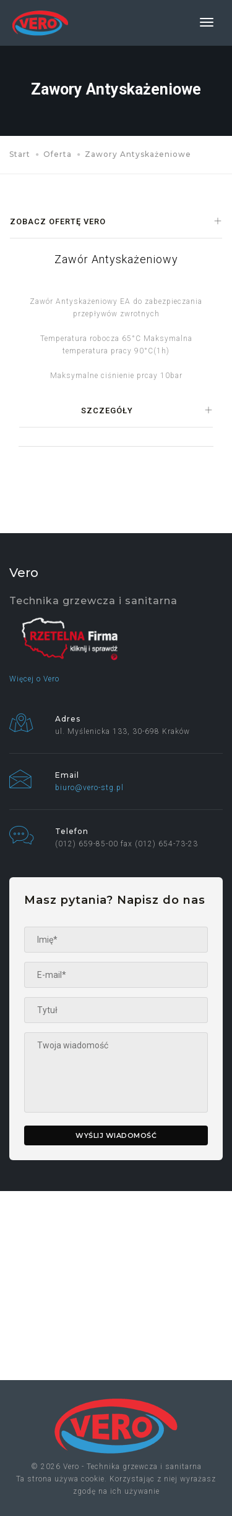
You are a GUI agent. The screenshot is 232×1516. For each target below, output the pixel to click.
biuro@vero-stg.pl (89, 787)
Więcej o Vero (34, 679)
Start (19, 154)
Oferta (57, 154)
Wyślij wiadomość (116, 1135)
